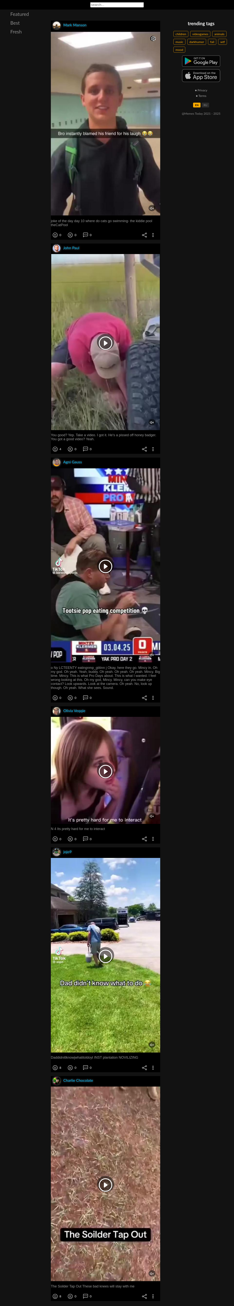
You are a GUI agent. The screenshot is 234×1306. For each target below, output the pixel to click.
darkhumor (196, 42)
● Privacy (201, 90)
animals (219, 34)
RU (205, 105)
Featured (19, 14)
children (181, 34)
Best (15, 23)
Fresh (16, 31)
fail (212, 42)
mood (179, 49)
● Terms (201, 95)
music (179, 42)
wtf (222, 42)
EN (197, 105)
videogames (200, 34)
